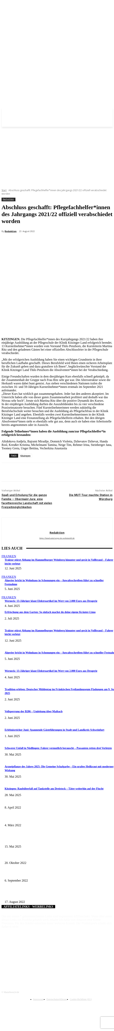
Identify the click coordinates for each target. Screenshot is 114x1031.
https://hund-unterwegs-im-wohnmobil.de (56, 538)
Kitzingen (25, 455)
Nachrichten (8, 199)
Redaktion (11, 231)
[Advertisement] (57, 155)
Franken (9, 556)
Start (4, 190)
